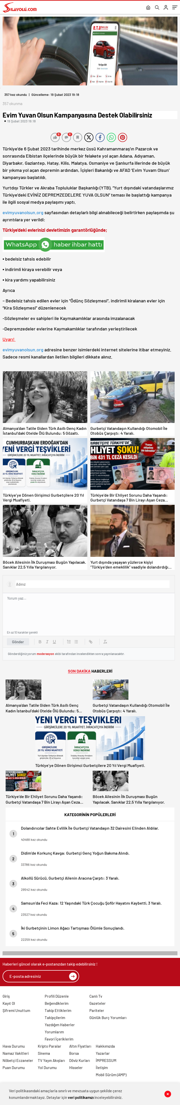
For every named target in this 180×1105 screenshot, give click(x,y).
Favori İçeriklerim (59, 1039)
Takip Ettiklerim (58, 1010)
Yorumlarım (54, 1032)
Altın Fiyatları (80, 1046)
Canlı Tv (95, 996)
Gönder (18, 641)
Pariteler (96, 1010)
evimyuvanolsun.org (23, 212)
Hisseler (76, 1067)
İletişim (102, 1067)
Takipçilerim (55, 1017)
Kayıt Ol (9, 1003)
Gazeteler (97, 1003)
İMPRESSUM (106, 1060)
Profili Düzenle (57, 996)
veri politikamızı (81, 1097)
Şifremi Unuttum (16, 1010)
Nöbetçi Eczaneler (18, 1060)
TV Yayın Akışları (51, 1060)
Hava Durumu (14, 1046)
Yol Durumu (47, 1067)
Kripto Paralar (49, 1046)
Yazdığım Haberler (60, 1024)
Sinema (44, 1053)
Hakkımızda (105, 1046)
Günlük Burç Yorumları (107, 1017)
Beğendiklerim (56, 1003)
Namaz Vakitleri (16, 1053)
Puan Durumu (14, 1067)
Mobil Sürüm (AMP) (111, 1074)
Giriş (6, 996)
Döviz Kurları (79, 1060)
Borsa (74, 1053)
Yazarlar (103, 1053)
